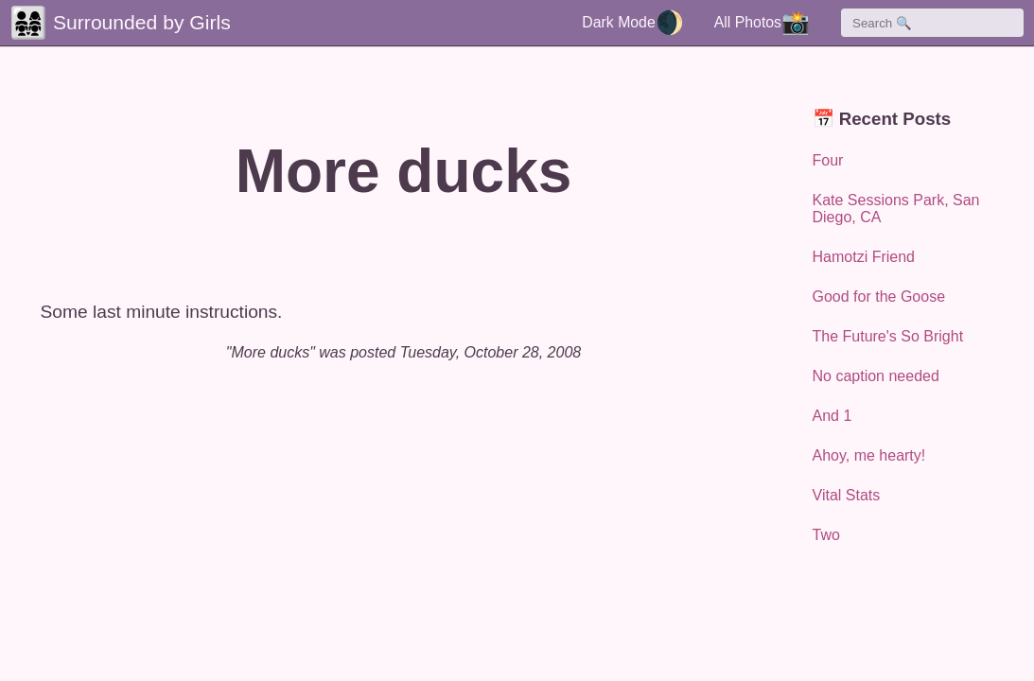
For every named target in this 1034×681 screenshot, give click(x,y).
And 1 (832, 416)
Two (826, 535)
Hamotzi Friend (864, 257)
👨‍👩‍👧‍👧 (28, 23)
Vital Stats (847, 495)
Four (828, 160)
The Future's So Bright (888, 336)
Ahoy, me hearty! (869, 455)
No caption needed (876, 376)
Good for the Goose (879, 296)
